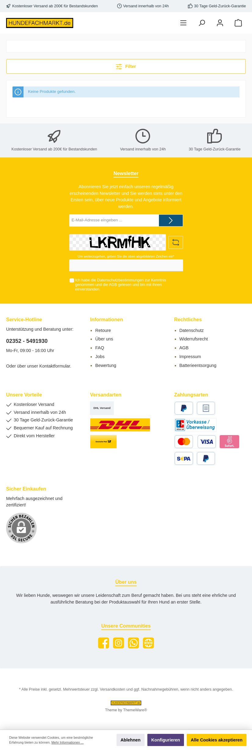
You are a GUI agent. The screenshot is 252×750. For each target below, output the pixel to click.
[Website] (148, 643)
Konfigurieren (165, 740)
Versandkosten (112, 689)
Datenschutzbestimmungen (120, 280)
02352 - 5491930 (27, 341)
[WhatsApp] (133, 643)
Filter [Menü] (126, 65)
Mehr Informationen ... (67, 742)
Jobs (99, 356)
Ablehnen (131, 740)
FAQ (99, 347)
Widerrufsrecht (193, 338)
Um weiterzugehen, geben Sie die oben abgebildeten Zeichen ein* (126, 256)
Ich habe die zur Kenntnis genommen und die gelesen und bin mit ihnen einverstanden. (120, 284)
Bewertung (105, 365)
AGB (113, 285)
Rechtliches (188, 319)
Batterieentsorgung (198, 365)
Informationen (106, 319)
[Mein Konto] (220, 23)
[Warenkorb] (238, 23)
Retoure (103, 330)
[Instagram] (118, 643)
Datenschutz (191, 330)
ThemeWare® (135, 710)
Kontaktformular (54, 366)
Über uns (104, 338)
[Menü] (183, 23)
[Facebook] (103, 643)
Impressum (190, 356)
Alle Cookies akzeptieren (217, 740)
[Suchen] (201, 23)
